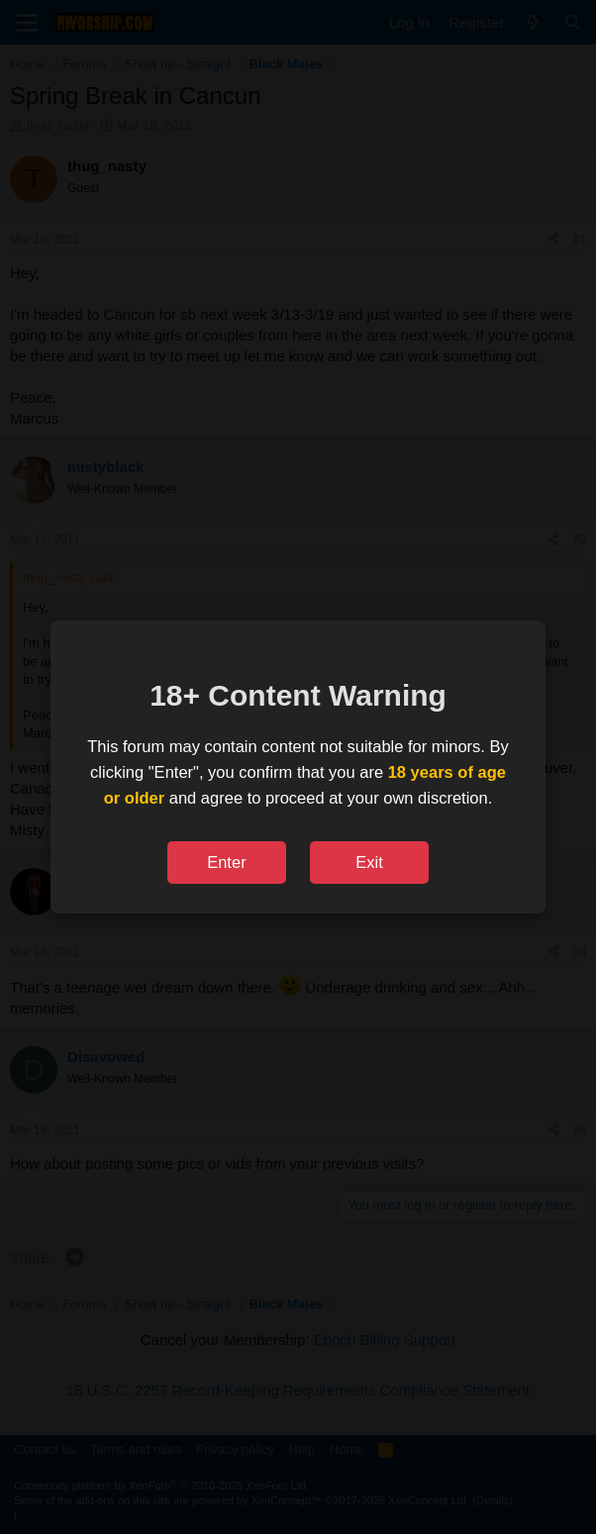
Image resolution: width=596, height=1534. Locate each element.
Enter (226, 862)
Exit (369, 862)
